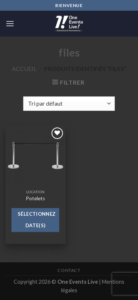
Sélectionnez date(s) (37, 220)
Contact (68, 270)
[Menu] (10, 23)
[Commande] (68, 103)
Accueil (24, 68)
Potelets (35, 198)
